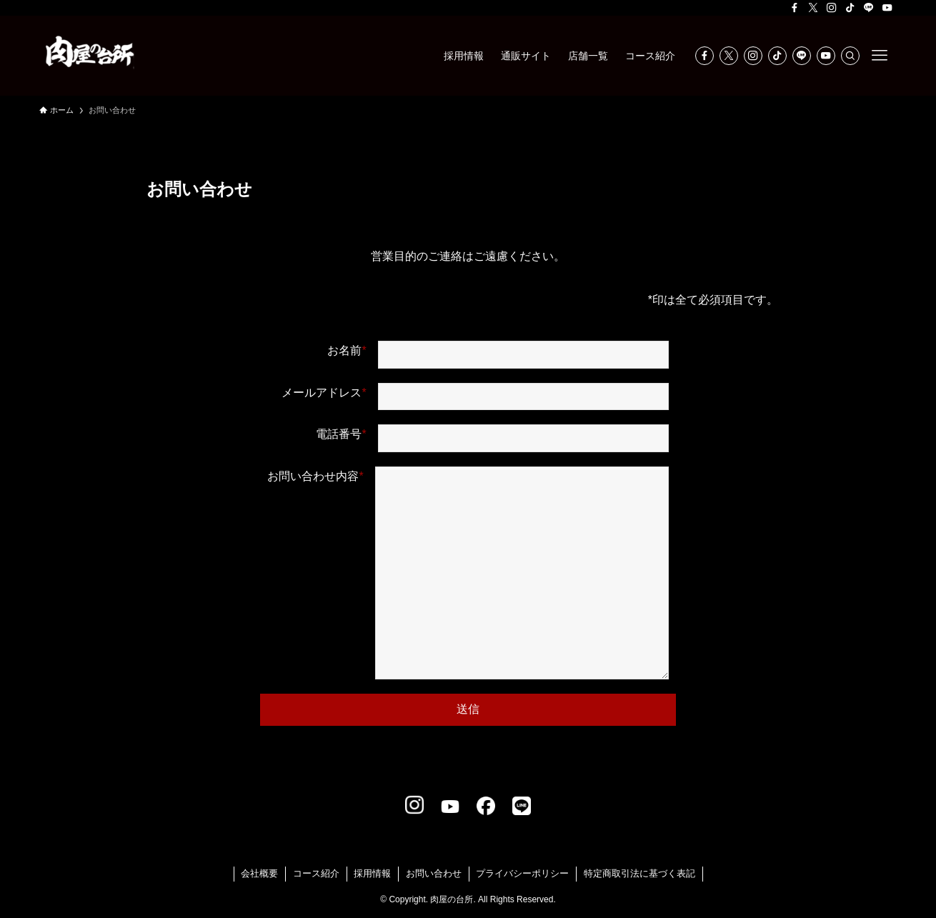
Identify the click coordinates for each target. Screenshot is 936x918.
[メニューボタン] (879, 56)
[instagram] (831, 8)
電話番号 (492, 438)
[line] (869, 8)
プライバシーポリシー (522, 873)
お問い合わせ (434, 873)
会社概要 (259, 873)
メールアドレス (475, 397)
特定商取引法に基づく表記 (639, 873)
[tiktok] (850, 8)
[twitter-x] (813, 8)
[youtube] (887, 8)
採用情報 (372, 873)
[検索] (850, 55)
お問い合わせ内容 (467, 577)
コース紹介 (316, 873)
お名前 (497, 355)
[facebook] (794, 8)
